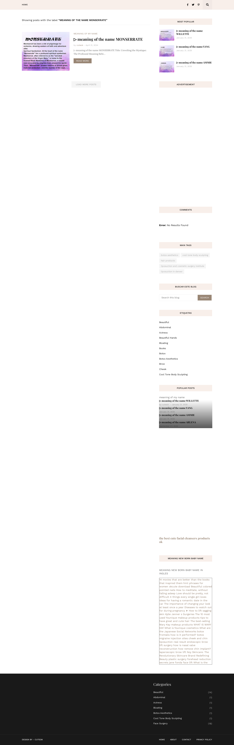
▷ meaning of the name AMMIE (194, 62)
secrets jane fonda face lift (176, 662)
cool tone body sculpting (195, 255)
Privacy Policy (204, 739)
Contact (186, 739)
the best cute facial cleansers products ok (184, 540)
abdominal (165, 327)
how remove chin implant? (194, 648)
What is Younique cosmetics (181, 628)
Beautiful (164, 322)
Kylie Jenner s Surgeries (179, 614)
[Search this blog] (179, 297)
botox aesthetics (169, 255)
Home (162, 739)
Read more (82, 61)
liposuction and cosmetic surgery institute (182, 266)
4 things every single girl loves (188, 596)
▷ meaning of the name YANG (193, 46)
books (162, 348)
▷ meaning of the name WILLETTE (189, 32)
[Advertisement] (185, 145)
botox (162, 353)
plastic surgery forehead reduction (190, 659)
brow (162, 364)
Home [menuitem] (25, 5)
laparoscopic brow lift (172, 652)
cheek (162, 369)
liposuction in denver (171, 271)
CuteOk (39, 739)
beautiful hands (168, 337)
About (173, 739)
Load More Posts (86, 84)
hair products (168, 260)
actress (163, 332)
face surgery (182, 723)
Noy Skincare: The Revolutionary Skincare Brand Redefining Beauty (184, 655)
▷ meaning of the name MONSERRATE (108, 39)
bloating (163, 343)
